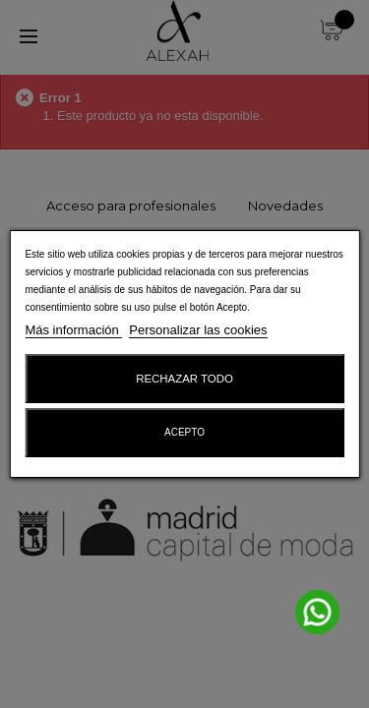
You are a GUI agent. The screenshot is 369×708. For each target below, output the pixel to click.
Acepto (184, 432)
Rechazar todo (184, 378)
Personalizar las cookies (198, 330)
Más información (73, 330)
